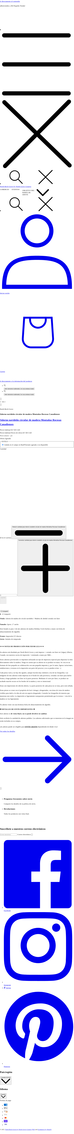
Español (3, 1096)
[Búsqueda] (37, 177)
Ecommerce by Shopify (45, 1129)
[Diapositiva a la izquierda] (1, 399)
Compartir (4, 611)
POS (33, 1129)
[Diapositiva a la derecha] (1, 405)
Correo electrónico (24, 834)
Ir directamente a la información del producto (16, 381)
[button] (37, 605)
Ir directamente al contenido (10, 1)
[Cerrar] (1, 788)
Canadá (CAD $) (6, 1080)
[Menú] (37, 99)
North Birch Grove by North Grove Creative (18, 1129)
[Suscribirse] (32, 835)
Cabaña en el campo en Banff (26, 445)
